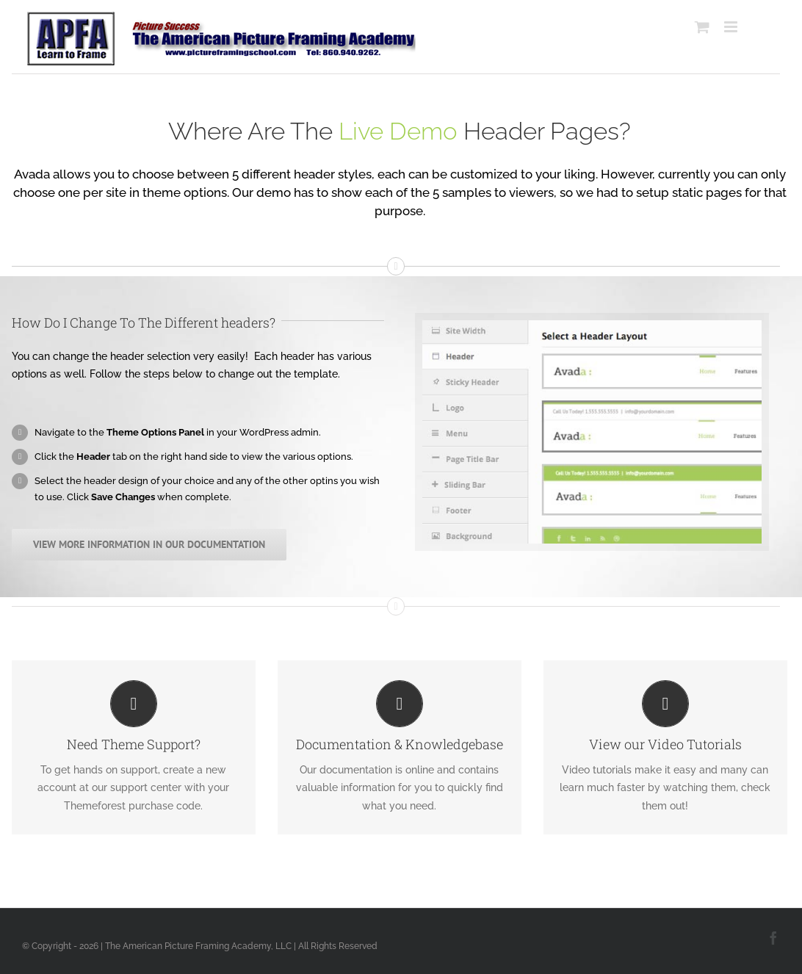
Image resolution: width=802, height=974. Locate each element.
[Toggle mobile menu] (725, 27)
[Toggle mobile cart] (695, 27)
